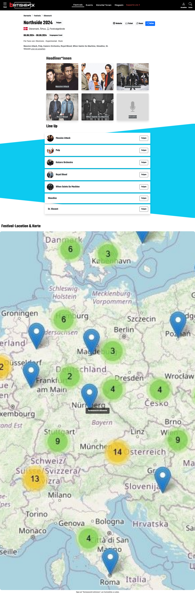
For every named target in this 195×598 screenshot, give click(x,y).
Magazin (119, 5)
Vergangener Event (56, 35)
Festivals (78, 4)
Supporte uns (133, 5)
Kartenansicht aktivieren (97, 410)
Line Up (51, 126)
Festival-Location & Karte (21, 226)
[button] (78, 5)
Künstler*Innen (103, 5)
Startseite (27, 15)
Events (89, 5)
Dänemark (48, 15)
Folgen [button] (58, 22)
